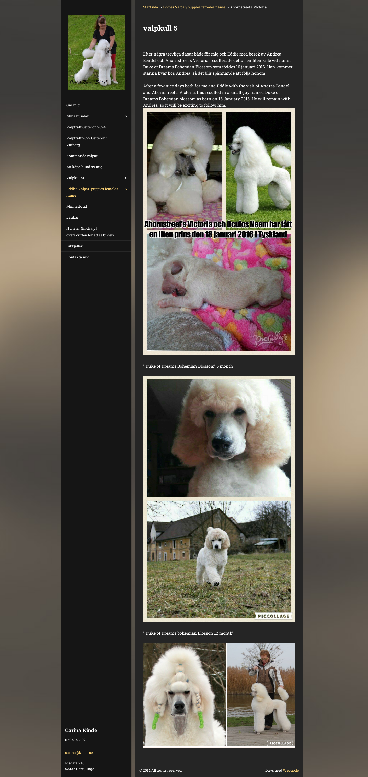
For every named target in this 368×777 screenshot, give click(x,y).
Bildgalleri (74, 246)
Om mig (73, 105)
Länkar (72, 217)
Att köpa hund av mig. (84, 166)
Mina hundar (77, 116)
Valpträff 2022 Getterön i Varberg (86, 141)
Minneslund (76, 206)
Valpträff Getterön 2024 (86, 127)
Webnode (291, 770)
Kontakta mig (77, 257)
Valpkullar (75, 177)
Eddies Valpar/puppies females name (92, 192)
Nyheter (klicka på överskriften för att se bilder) (90, 231)
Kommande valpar (82, 155)
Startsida (150, 7)
